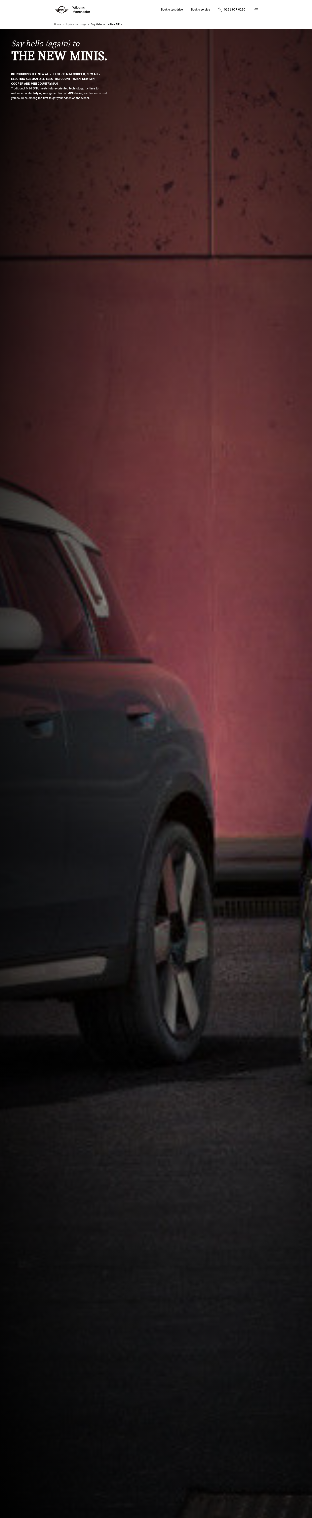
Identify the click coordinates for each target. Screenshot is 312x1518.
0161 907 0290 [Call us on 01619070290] (234, 9)
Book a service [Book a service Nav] (200, 9)
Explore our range (76, 24)
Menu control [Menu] (256, 10)
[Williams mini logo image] (72, 10)
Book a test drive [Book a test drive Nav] (172, 9)
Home (57, 24)
